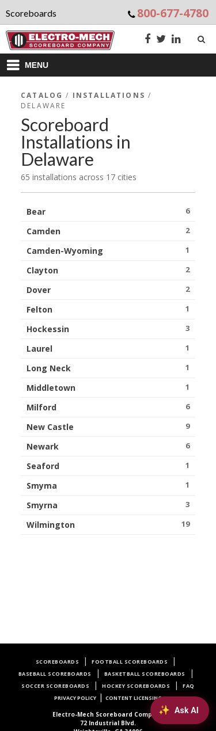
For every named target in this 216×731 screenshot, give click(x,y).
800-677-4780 (173, 13)
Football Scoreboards (130, 661)
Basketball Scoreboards (144, 673)
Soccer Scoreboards (55, 686)
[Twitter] (161, 40)
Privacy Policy (75, 698)
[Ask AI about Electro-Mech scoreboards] (179, 710)
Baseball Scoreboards (55, 673)
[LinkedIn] (176, 40)
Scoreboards (57, 661)
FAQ (189, 686)
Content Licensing (133, 698)
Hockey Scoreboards (136, 686)
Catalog (42, 95)
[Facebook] (147, 40)
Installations (109, 95)
